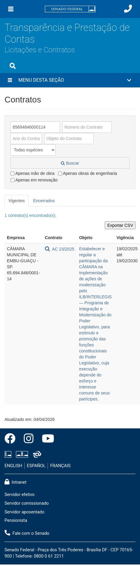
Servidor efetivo (20, 494)
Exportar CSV (120, 225)
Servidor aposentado (24, 512)
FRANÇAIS (60, 465)
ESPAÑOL (36, 465)
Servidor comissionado (27, 503)
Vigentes (16, 200)
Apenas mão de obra (32, 173)
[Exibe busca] (13, 66)
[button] (70, 80)
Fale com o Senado (27, 533)
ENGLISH (13, 465)
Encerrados (44, 200)
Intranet (15, 482)
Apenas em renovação (34, 180)
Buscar (70, 163)
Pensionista (16, 520)
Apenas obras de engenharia (87, 173)
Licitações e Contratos (40, 49)
